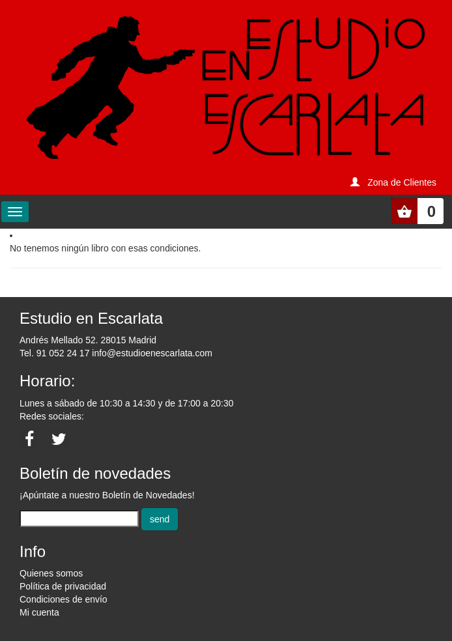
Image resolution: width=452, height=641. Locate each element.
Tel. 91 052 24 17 (54, 353)
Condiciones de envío (63, 599)
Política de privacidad (63, 586)
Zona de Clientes (401, 182)
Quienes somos (51, 573)
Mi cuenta (39, 612)
